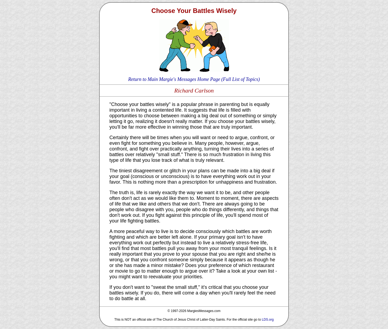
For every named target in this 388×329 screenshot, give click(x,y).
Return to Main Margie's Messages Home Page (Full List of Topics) (194, 79)
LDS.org (268, 319)
